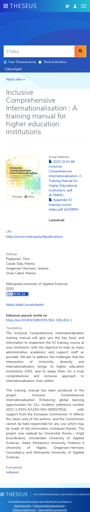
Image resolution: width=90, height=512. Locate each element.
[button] (67, 6)
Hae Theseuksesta (20, 62)
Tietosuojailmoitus (24, 510)
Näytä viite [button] (15, 79)
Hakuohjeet (13, 69)
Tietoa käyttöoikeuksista (48, 506)
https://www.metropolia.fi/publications (34, 236)
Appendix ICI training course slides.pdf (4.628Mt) (63, 205)
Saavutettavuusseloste (52, 510)
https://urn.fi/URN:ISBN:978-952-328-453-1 (39, 320)
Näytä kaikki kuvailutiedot (25, 304)
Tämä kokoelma (52, 62)
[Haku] (39, 51)
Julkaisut (12, 472)
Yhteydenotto (22, 506)
